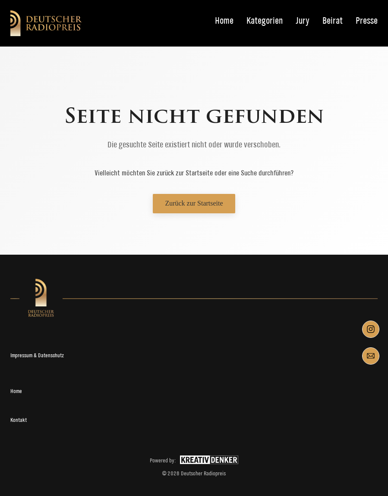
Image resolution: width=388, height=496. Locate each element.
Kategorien (264, 21)
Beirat (332, 21)
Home (224, 21)
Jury (302, 21)
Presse (367, 21)
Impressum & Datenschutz (37, 355)
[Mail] (370, 356)
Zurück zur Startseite (194, 203)
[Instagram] (370, 329)
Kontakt (18, 420)
